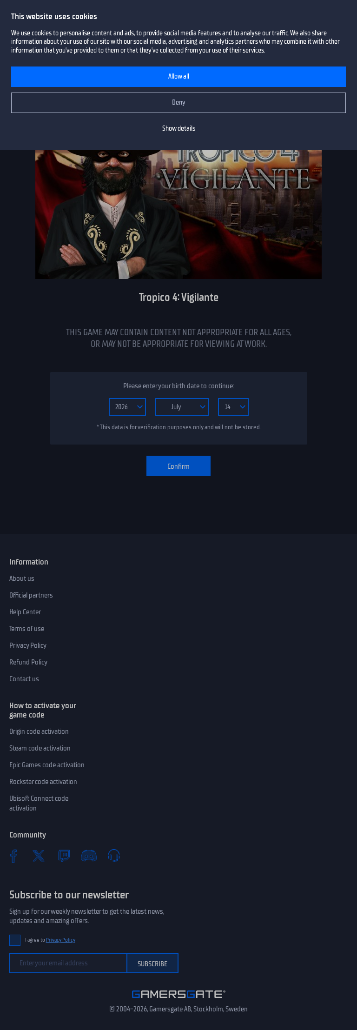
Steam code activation (40, 748)
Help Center (25, 612)
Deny (178, 102)
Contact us (24, 679)
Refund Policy (28, 662)
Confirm (178, 466)
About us (21, 578)
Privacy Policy (27, 645)
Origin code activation (39, 731)
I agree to (50, 940)
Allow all (178, 76)
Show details (178, 128)
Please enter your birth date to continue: (178, 386)
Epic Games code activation (47, 765)
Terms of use (26, 628)
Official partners (31, 595)
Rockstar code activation (43, 781)
